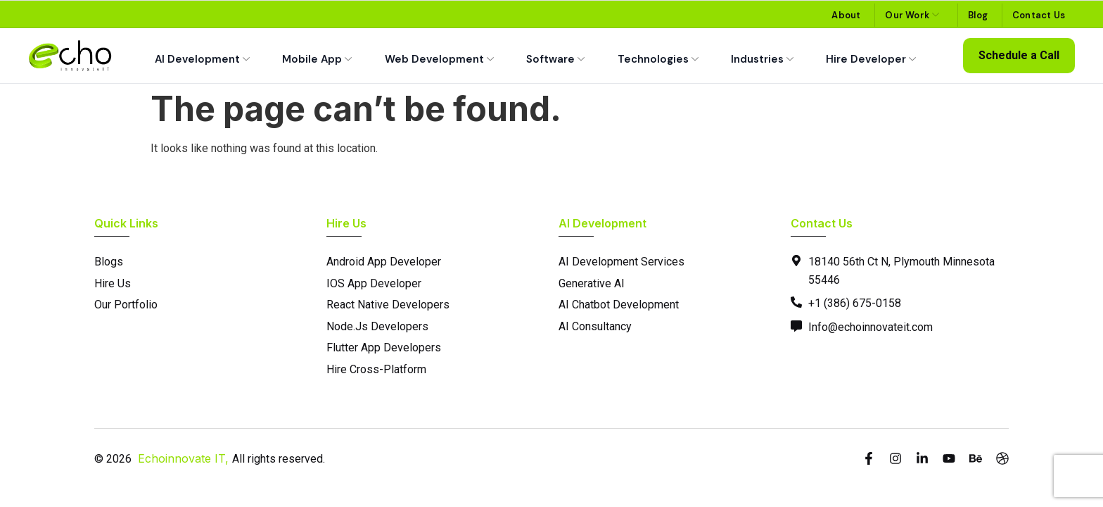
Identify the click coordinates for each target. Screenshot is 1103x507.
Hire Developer (871, 59)
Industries (762, 59)
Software (555, 59)
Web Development (439, 59)
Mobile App (317, 59)
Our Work (912, 15)
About (845, 15)
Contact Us (1038, 15)
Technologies (658, 59)
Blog (978, 15)
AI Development (202, 59)
